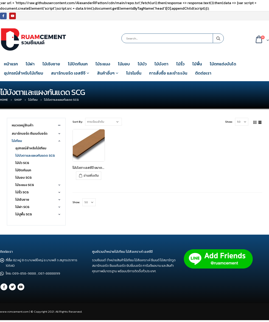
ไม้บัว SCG (22, 163)
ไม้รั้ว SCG (22, 192)
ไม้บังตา (161, 64)
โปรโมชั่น (133, 73)
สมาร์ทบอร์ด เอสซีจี (68, 73)
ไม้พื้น (197, 64)
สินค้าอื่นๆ (106, 73)
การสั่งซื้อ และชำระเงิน (168, 73)
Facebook (3, 286)
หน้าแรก (11, 64)
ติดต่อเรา (203, 73)
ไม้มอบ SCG (23, 177)
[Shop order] (103, 122)
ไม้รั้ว (180, 64)
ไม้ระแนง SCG (24, 185)
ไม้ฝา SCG (22, 207)
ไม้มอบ (124, 64)
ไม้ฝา (30, 64)
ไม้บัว (142, 64)
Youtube (20, 286)
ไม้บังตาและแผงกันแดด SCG (35, 155)
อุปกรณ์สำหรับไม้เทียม (23, 73)
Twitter (12, 286)
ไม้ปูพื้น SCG (23, 214)
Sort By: (78, 122)
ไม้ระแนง (102, 64)
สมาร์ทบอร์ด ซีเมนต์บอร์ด (30, 133)
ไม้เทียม (17, 141)
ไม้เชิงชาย (51, 64)
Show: (229, 122)
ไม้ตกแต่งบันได (223, 64)
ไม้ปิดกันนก (78, 64)
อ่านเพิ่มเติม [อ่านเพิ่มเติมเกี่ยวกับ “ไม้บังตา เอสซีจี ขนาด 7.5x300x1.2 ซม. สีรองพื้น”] (91, 175)
